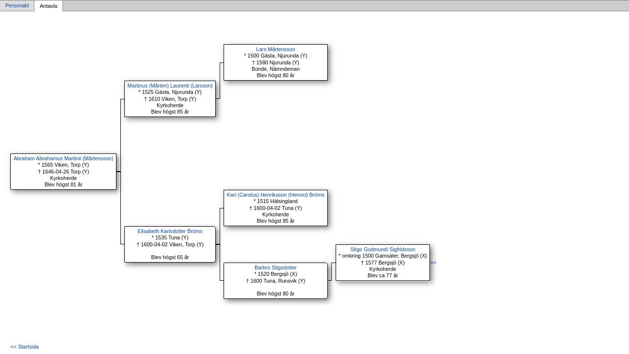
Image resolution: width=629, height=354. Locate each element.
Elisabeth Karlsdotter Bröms (170, 231)
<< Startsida (24, 347)
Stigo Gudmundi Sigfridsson (382, 249)
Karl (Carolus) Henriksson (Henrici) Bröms (275, 195)
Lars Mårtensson (275, 49)
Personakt (17, 6)
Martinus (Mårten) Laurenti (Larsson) (170, 85)
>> (433, 263)
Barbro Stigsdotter (276, 267)
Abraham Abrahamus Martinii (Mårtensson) (64, 158)
